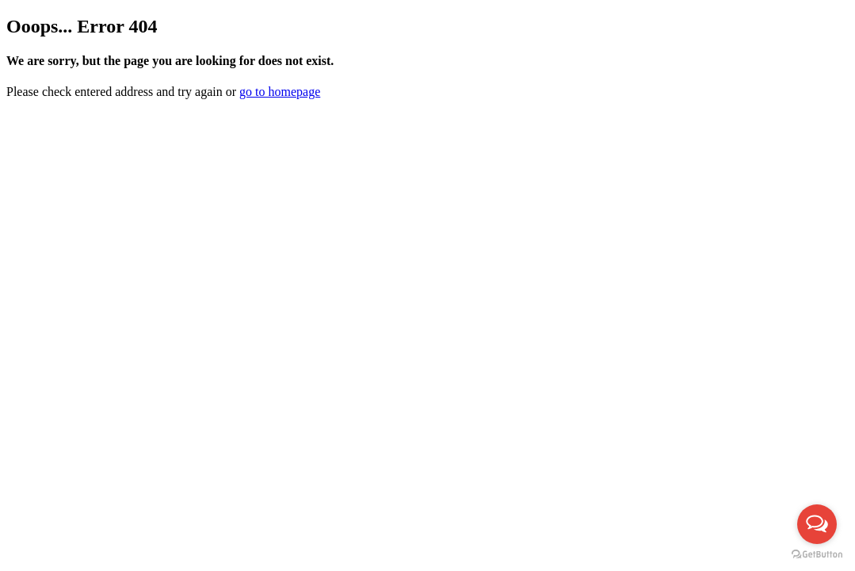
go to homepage (279, 91)
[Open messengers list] (817, 524)
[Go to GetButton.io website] (817, 555)
